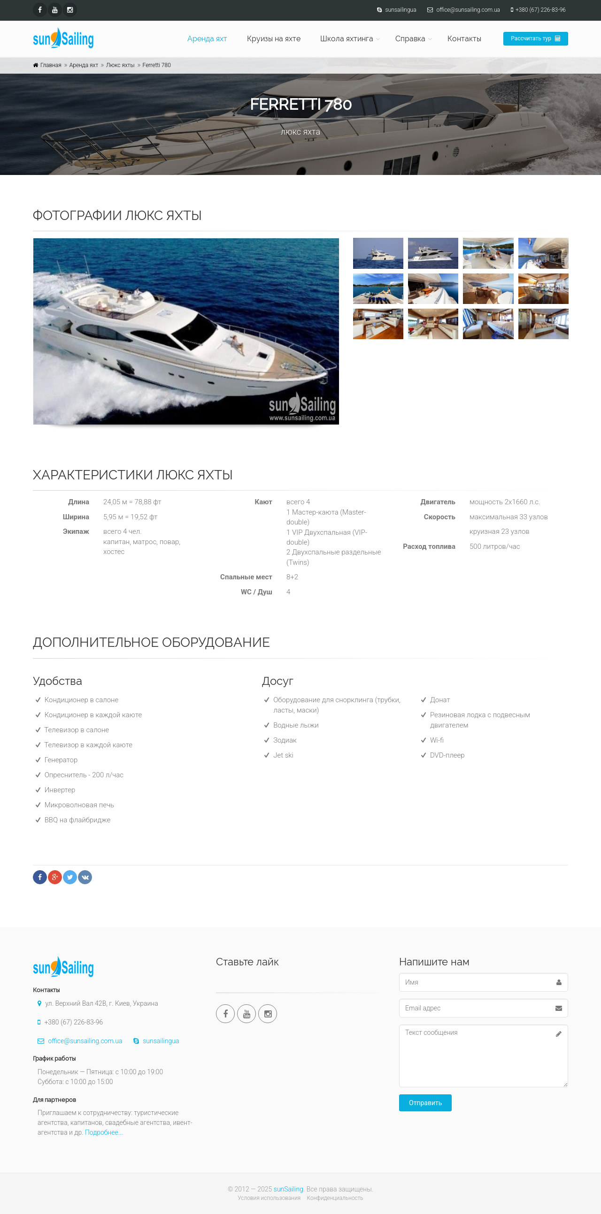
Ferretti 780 (157, 65)
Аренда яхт (207, 38)
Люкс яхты (120, 65)
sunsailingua (154, 1041)
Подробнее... (104, 1132)
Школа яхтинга (346, 38)
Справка (410, 38)
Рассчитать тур (536, 38)
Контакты (464, 38)
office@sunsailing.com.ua (77, 1041)
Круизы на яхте (273, 38)
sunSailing (288, 1189)
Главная (51, 65)
